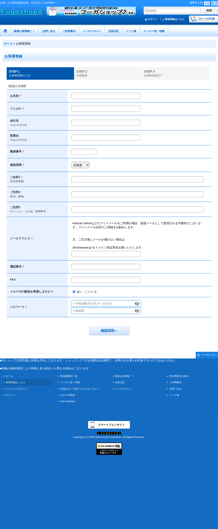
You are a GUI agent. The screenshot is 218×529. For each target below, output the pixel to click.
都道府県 (16, 165)
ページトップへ (209, 355)
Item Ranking (67, 401)
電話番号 (16, 266)
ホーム (9, 376)
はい (79, 291)
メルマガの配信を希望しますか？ (31, 291)
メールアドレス (20, 238)
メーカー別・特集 (70, 382)
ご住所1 (15, 177)
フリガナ (16, 108)
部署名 (14, 135)
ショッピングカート (17, 388)
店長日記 (120, 382)
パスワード (17, 307)
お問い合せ (175, 388)
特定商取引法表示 (179, 376)
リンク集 (174, 395)
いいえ (92, 291)
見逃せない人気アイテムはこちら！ (79, 388)
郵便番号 (16, 151)
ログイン (152, 19)
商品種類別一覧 (68, 376)
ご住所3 (15, 207)
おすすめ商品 (67, 395)
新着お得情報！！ (124, 376)
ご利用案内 (175, 382)
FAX (13, 279)
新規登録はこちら (175, 19)
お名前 (14, 96)
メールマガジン (123, 388)
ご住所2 (15, 192)
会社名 (14, 120)
